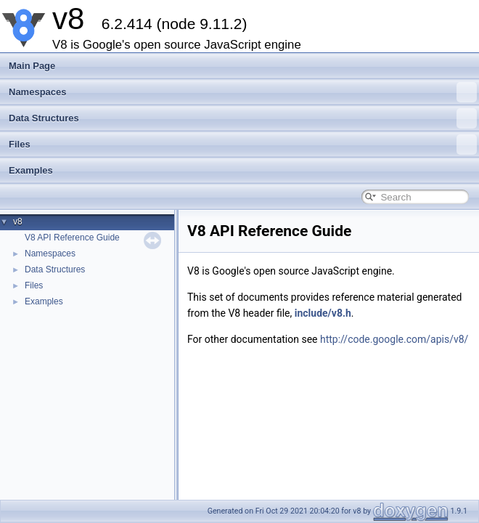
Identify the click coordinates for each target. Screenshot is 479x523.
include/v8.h (323, 313)
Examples (31, 170)
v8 (17, 221)
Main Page (32, 65)
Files (243, 144)
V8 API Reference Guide (72, 237)
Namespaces (243, 92)
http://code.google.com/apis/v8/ (394, 339)
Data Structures (243, 118)
